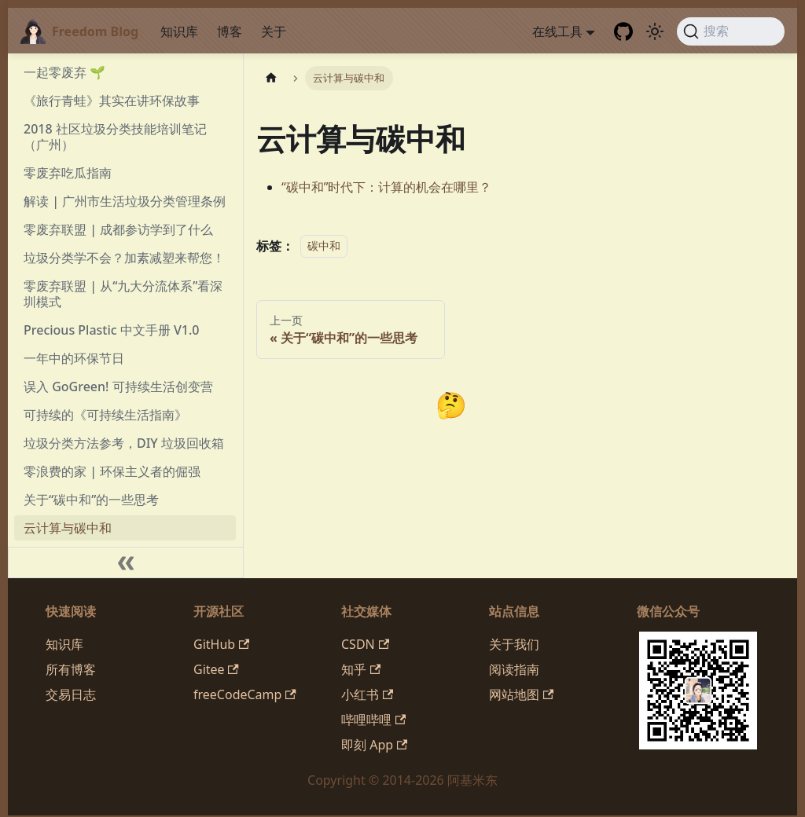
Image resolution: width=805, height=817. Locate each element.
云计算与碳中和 (68, 528)
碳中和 (323, 246)
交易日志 (71, 694)
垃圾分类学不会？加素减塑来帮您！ (124, 257)
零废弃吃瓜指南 (68, 172)
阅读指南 (514, 669)
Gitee (216, 669)
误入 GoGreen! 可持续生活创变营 (118, 386)
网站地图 (521, 694)
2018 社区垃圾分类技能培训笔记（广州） (115, 136)
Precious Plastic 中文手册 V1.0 (111, 330)
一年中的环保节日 (74, 358)
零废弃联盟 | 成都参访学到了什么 (118, 229)
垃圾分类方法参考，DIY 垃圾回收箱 (124, 443)
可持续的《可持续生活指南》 (105, 414)
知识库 (179, 31)
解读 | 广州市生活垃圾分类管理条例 (125, 201)
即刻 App (374, 744)
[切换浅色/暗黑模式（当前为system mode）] (654, 31)
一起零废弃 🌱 (64, 72)
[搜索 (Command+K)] (731, 31)
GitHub (221, 644)
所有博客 (71, 669)
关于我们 (514, 644)
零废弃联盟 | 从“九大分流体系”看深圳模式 (123, 293)
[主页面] (271, 78)
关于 (273, 31)
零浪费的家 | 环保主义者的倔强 (112, 471)
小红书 (367, 694)
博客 (229, 31)
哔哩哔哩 (373, 719)
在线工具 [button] (557, 31)
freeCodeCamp (244, 694)
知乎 (360, 669)
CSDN (365, 644)
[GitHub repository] (623, 31)
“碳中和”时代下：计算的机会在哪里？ (386, 187)
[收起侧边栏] (126, 562)
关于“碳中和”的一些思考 (91, 499)
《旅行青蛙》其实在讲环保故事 (112, 100)
